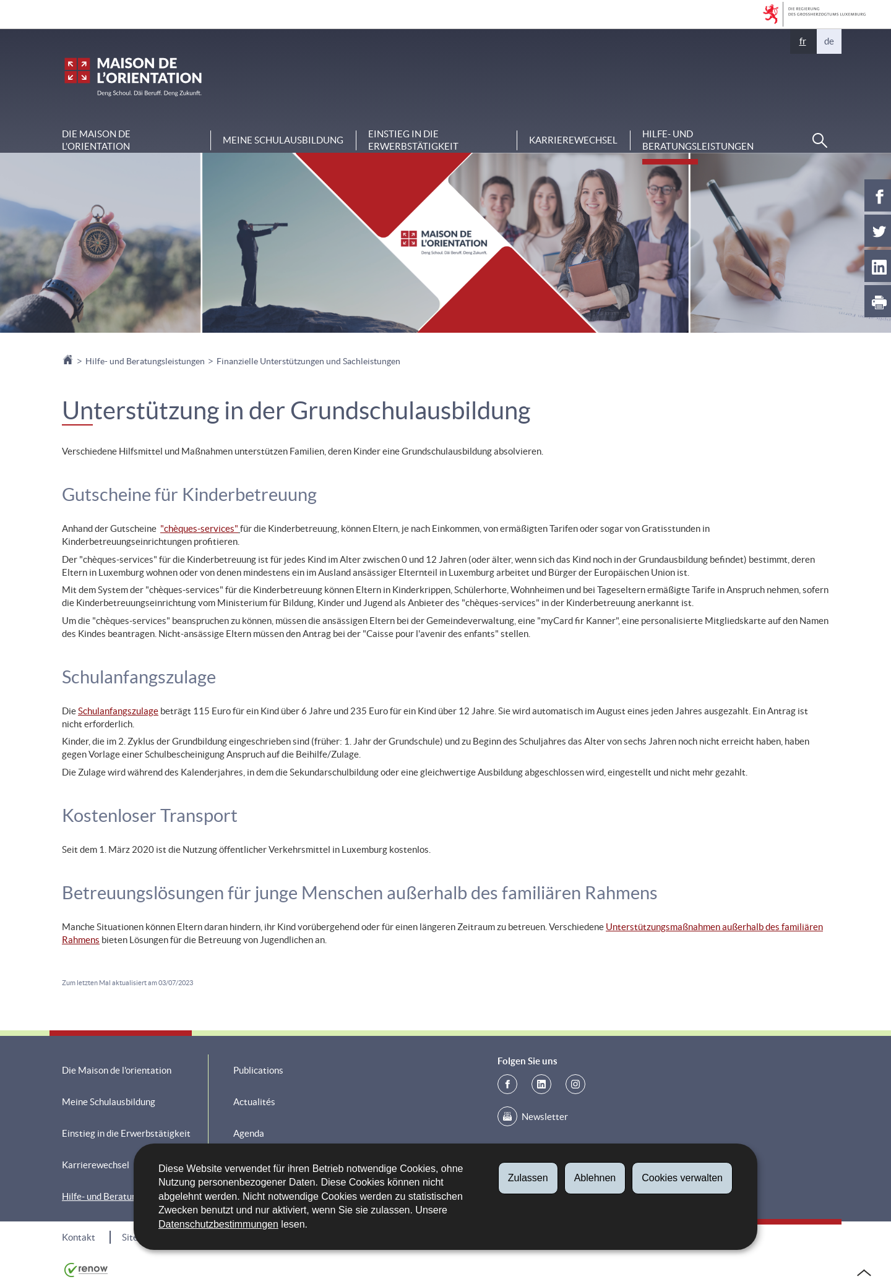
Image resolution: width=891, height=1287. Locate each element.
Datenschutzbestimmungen (218, 1224)
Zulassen (528, 1178)
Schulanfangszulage (118, 711)
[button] (820, 140)
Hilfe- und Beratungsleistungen (698, 140)
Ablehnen (595, 1178)
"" (199, 528)
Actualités (254, 1102)
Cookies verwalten (682, 1178)
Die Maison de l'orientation (96, 140)
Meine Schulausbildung (283, 140)
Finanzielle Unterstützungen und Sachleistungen (308, 361)
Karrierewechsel (573, 140)
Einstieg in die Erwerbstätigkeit (413, 140)
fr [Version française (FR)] (802, 41)
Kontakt (78, 1237)
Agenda (248, 1133)
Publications (258, 1070)
